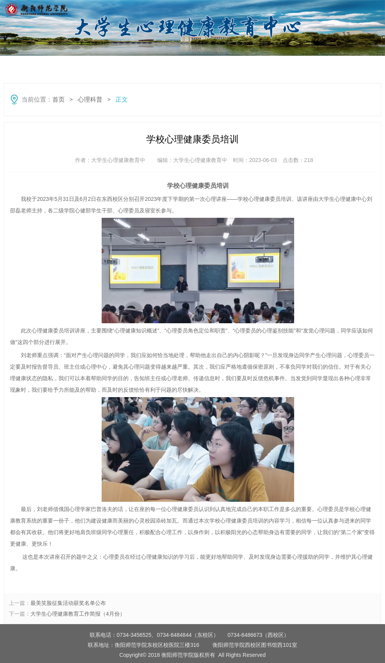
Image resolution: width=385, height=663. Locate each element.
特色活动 (300, 63)
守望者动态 (115, 63)
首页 (23, 63)
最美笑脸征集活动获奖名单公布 (68, 603)
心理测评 (208, 63)
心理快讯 (161, 63)
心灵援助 (346, 63)
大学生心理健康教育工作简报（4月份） (77, 614)
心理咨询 (254, 63)
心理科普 (69, 63)
